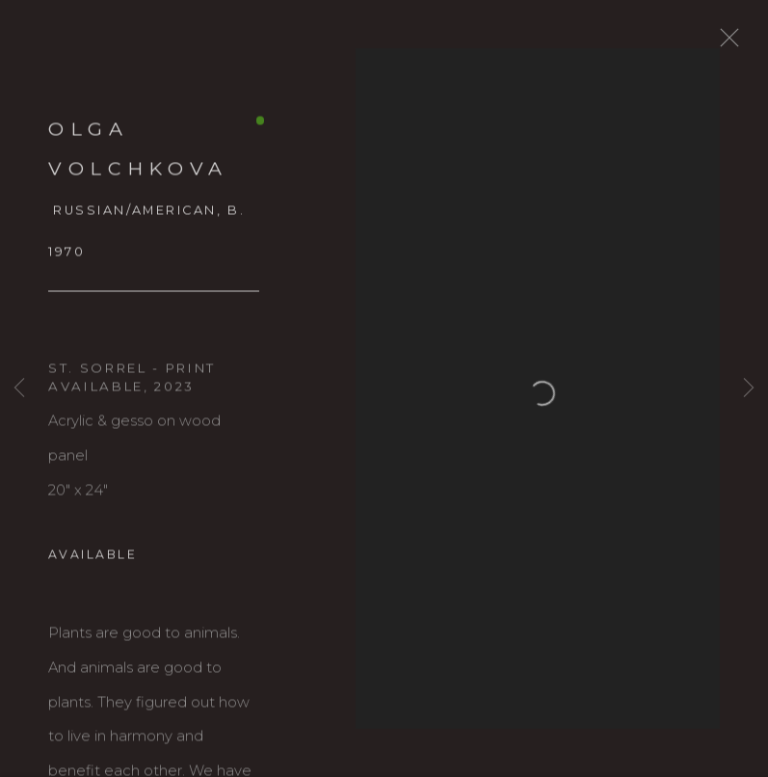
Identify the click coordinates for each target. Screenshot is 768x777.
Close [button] (752, 43)
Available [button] (92, 565)
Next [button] (748, 388)
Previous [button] (19, 388)
